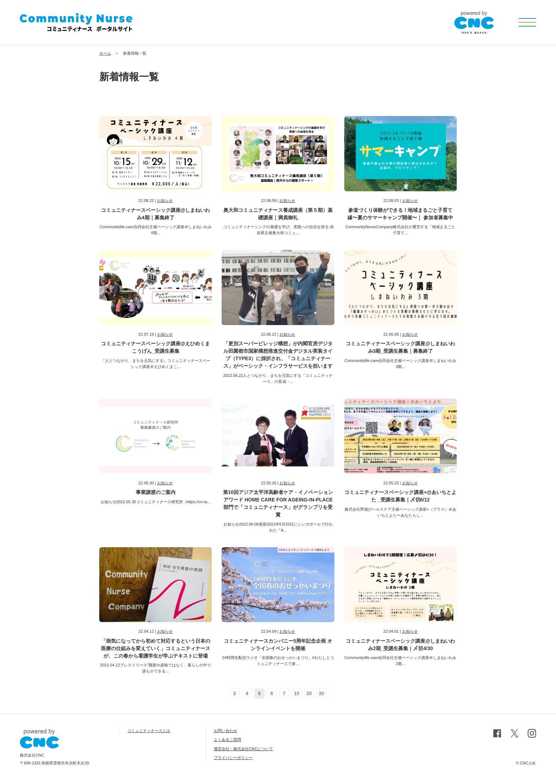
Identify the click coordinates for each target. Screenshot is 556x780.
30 (321, 693)
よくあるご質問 (227, 739)
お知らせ (165, 200)
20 (309, 693)
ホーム (105, 53)
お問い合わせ (225, 731)
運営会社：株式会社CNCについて (243, 749)
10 (297, 693)
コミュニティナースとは (148, 731)
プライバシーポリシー (233, 758)
